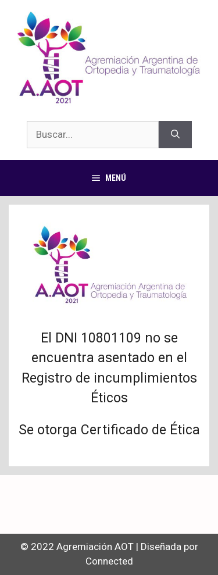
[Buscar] (175, 135)
